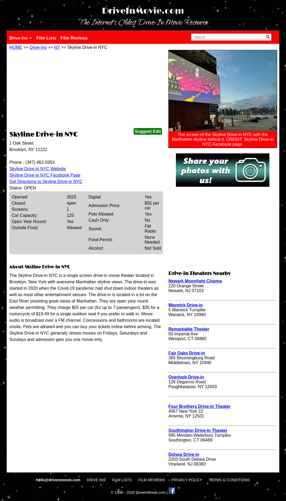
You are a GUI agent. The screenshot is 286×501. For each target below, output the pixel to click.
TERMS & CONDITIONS (229, 480)
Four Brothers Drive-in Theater (199, 406)
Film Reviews (74, 38)
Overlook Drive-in (186, 377)
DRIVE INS (96, 480)
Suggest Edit (148, 131)
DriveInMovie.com (143, 11)
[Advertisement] (86, 90)
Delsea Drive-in (183, 454)
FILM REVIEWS (151, 480)
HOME (15, 47)
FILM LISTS (122, 480)
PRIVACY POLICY (186, 480)
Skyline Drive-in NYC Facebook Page (44, 175)
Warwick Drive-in (185, 305)
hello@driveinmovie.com (58, 480)
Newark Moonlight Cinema (195, 281)
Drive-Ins (20, 38)
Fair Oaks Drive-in (186, 353)
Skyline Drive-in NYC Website (37, 168)
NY (57, 47)
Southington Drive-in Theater (197, 430)
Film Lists (46, 38)
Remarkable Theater (188, 329)
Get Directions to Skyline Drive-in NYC (45, 181)
